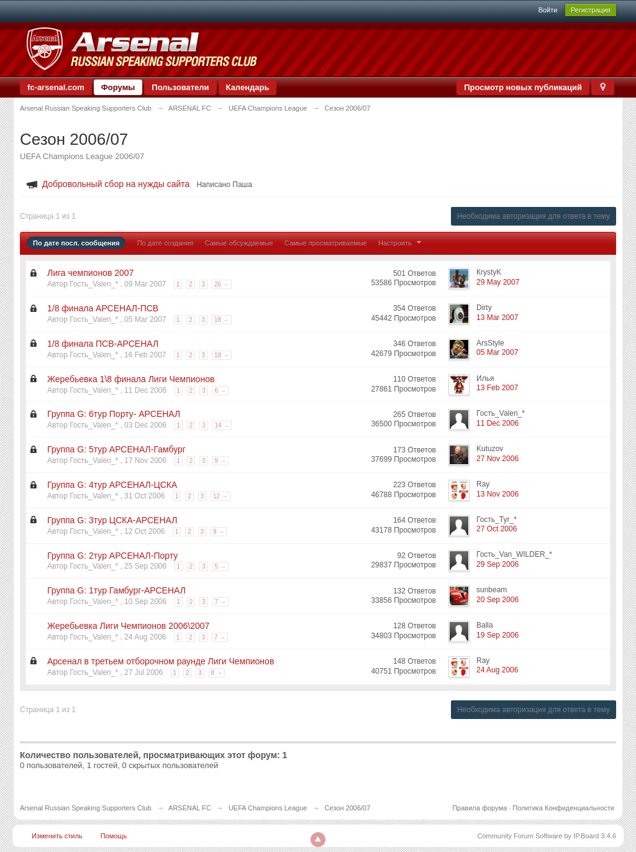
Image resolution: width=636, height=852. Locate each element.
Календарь (248, 87)
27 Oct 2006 (496, 528)
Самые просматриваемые (325, 243)
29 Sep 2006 (497, 564)
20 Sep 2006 (497, 599)
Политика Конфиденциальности (563, 808)
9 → (220, 460)
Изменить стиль (57, 836)
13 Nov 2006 (497, 494)
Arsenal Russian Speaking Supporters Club (86, 808)
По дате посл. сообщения (76, 243)
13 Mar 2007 (497, 317)
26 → (221, 284)
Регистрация (591, 10)
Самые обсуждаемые (239, 243)
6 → (220, 390)
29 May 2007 (497, 282)
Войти (548, 10)
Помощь (114, 836)
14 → (222, 425)
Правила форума (479, 808)
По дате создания (165, 243)
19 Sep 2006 (497, 635)
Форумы (118, 87)
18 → (221, 319)
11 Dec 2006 (497, 423)
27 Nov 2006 (497, 458)
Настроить (401, 243)
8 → (216, 672)
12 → (220, 496)
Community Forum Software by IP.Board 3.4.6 (546, 836)
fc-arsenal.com (55, 87)
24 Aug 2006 (497, 670)
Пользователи (180, 87)
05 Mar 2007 (497, 352)
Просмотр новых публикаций (523, 87)
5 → (220, 566)
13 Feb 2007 (497, 387)
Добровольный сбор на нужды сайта (116, 184)
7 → (220, 601)
